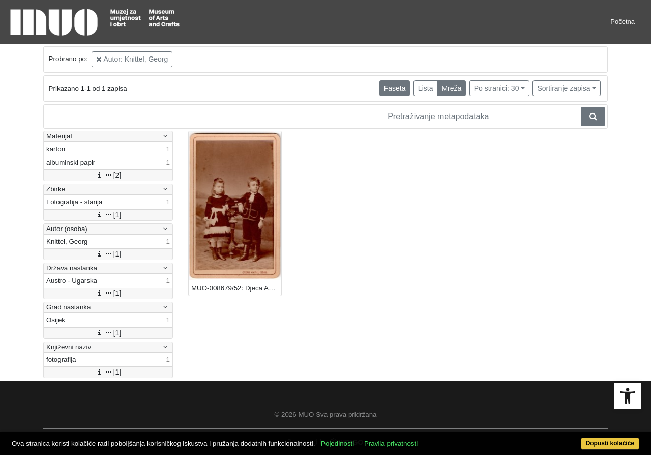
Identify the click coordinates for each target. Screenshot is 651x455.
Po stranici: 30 (496, 88)
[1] (108, 215)
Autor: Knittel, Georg (132, 59)
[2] (108, 175)
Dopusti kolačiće (610, 443)
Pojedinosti (337, 443)
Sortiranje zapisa (563, 88)
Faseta (395, 88)
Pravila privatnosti (391, 443)
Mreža (451, 88)
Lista (425, 88)
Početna (622, 21)
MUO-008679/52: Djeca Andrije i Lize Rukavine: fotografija (236, 288)
